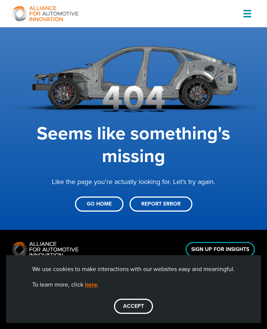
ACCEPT (133, 306)
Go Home (99, 204)
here (91, 284)
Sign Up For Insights (220, 249)
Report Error (161, 204)
